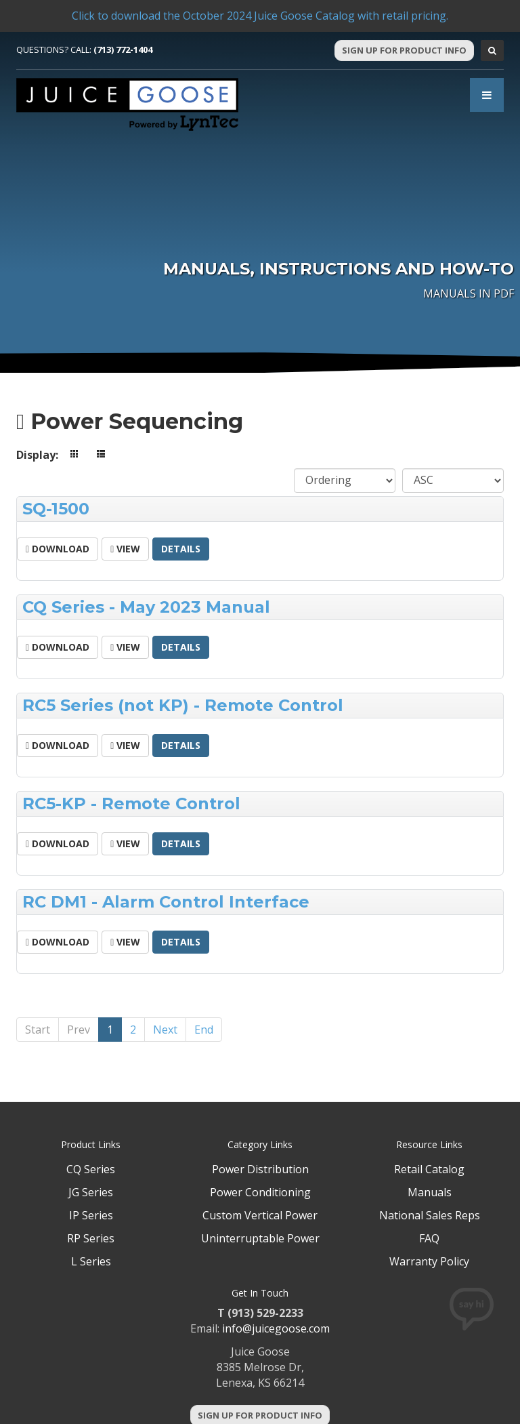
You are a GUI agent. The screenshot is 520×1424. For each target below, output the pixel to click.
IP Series (91, 1215)
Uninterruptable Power (260, 1238)
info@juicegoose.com (276, 1328)
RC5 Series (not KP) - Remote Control (182, 705)
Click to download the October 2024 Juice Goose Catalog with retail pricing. (260, 15)
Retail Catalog (429, 1169)
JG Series (90, 1192)
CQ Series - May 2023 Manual (146, 607)
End (203, 1029)
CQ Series (90, 1169)
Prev (78, 1029)
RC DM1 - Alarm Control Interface (165, 902)
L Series (91, 1261)
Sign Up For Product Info (404, 50)
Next (165, 1029)
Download (57, 548)
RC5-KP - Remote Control (131, 803)
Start (37, 1029)
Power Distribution (260, 1169)
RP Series (90, 1238)
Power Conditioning (260, 1192)
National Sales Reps (429, 1215)
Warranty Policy (429, 1261)
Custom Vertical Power (260, 1215)
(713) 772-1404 (122, 49)
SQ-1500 (55, 508)
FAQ (429, 1238)
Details (180, 548)
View (125, 548)
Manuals (430, 1192)
